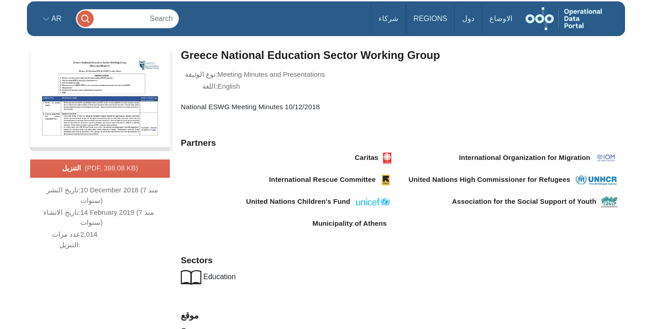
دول (468, 18)
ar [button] (55, 18)
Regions (430, 18)
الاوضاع (500, 18)
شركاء (388, 18)
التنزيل (100, 168)
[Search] (127, 18)
